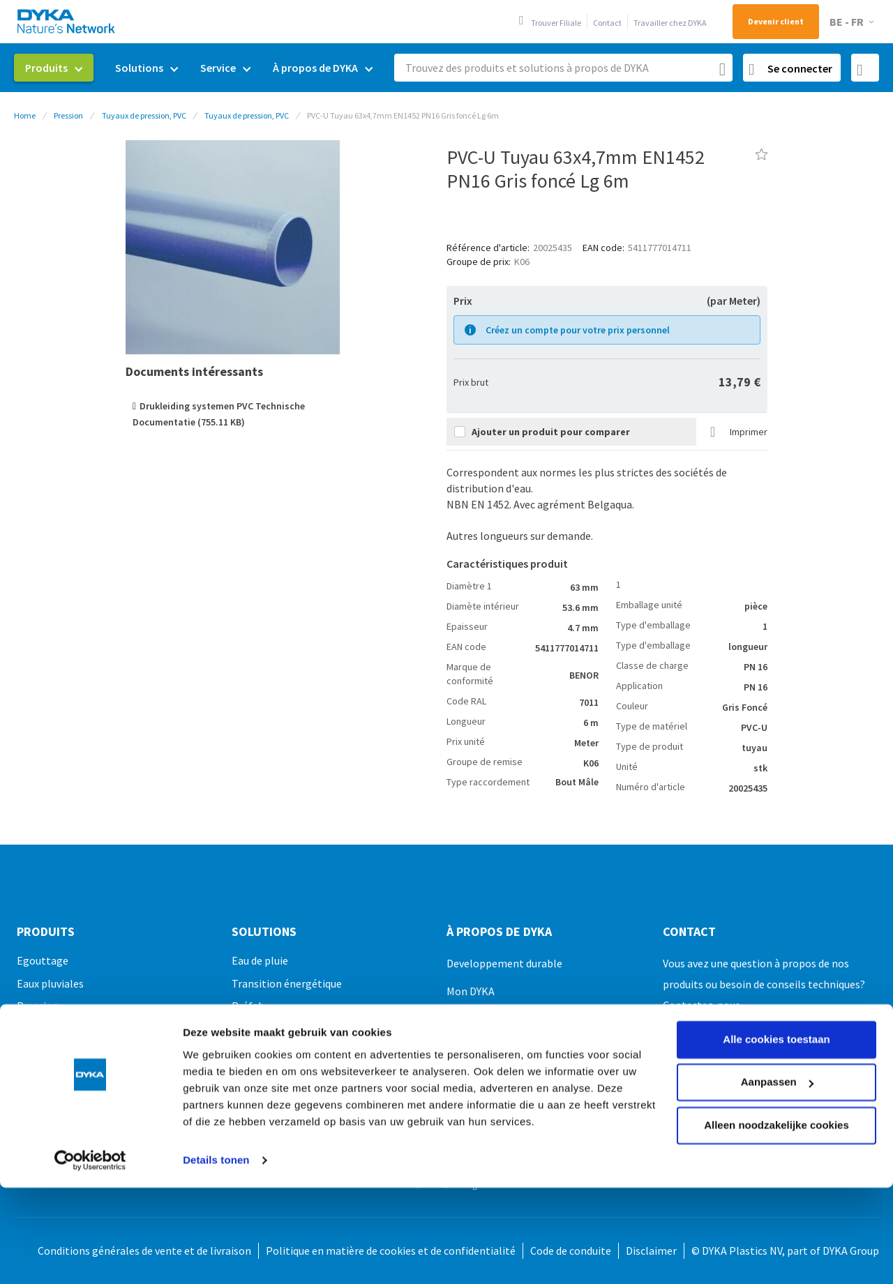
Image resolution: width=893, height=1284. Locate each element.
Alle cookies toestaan (776, 952)
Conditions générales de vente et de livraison (144, 1250)
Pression (68, 115)
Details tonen (216, 1073)
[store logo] (67, 21)
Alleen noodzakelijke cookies (776, 1038)
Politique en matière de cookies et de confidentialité (391, 1250)
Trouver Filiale (556, 22)
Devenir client (776, 21)
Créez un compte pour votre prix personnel (578, 330)
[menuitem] (53, 68)
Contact (607, 22)
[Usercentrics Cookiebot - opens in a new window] (90, 1073)
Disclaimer (651, 1250)
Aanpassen (777, 995)
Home (25, 115)
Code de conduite (570, 1250)
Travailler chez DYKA (670, 22)
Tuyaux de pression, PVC (144, 115)
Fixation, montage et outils (82, 1121)
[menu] (199, 68)
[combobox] (563, 68)
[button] (854, 22)
